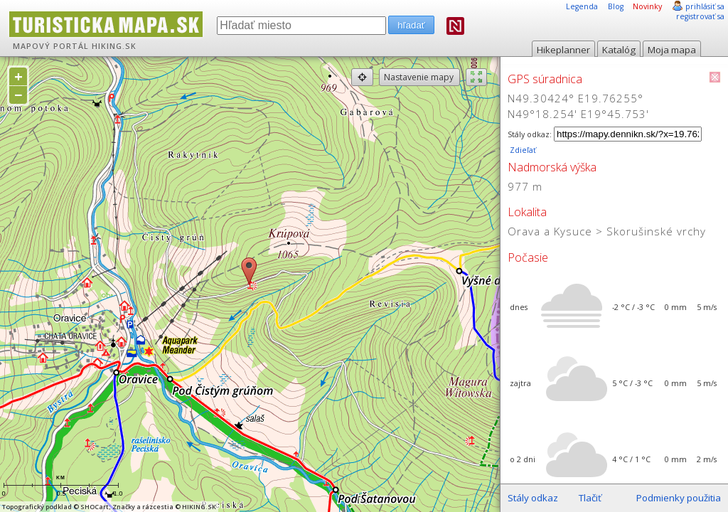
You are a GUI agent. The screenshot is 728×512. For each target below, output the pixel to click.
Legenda (582, 6)
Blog (615, 6)
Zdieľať (522, 150)
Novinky (647, 6)
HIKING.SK (114, 46)
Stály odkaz (533, 497)
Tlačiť (590, 497)
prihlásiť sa (704, 6)
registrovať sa (700, 16)
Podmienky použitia (678, 497)
